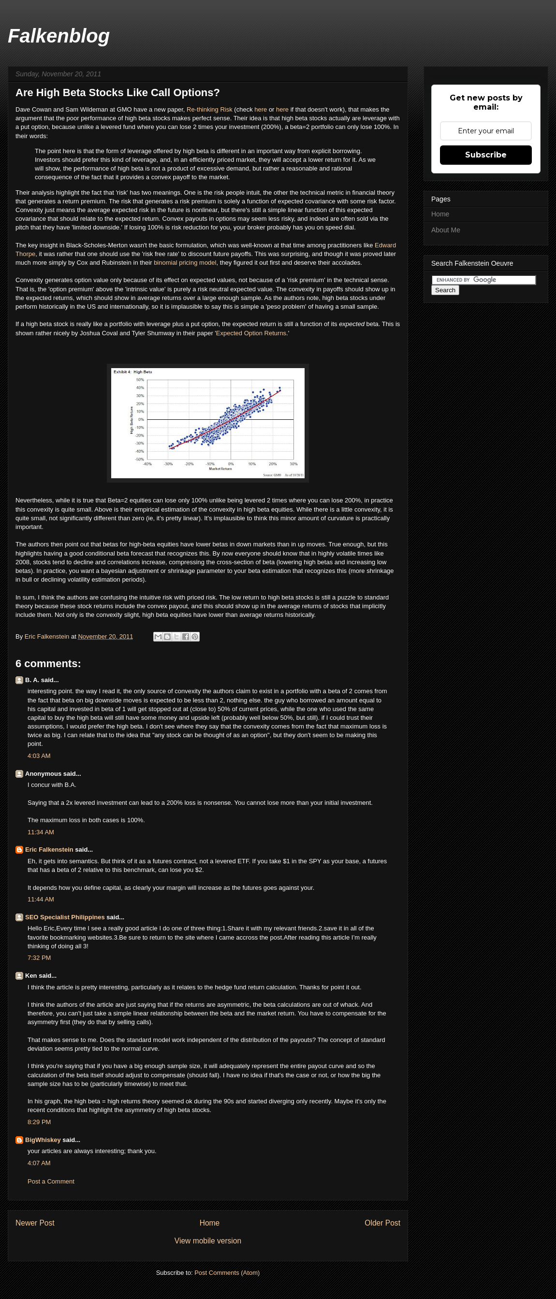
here (261, 109)
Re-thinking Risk (210, 109)
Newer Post (35, 1223)
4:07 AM (39, 1163)
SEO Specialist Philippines (65, 917)
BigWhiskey (43, 1139)
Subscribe (486, 154)
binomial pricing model (185, 262)
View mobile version (208, 1241)
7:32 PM (39, 957)
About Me (445, 230)
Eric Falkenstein (49, 849)
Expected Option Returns (251, 333)
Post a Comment (51, 1181)
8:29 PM (39, 1122)
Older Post (382, 1223)
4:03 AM (39, 755)
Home (210, 1223)
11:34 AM (41, 832)
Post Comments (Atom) (227, 1272)
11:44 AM (41, 899)
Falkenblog (59, 35)
